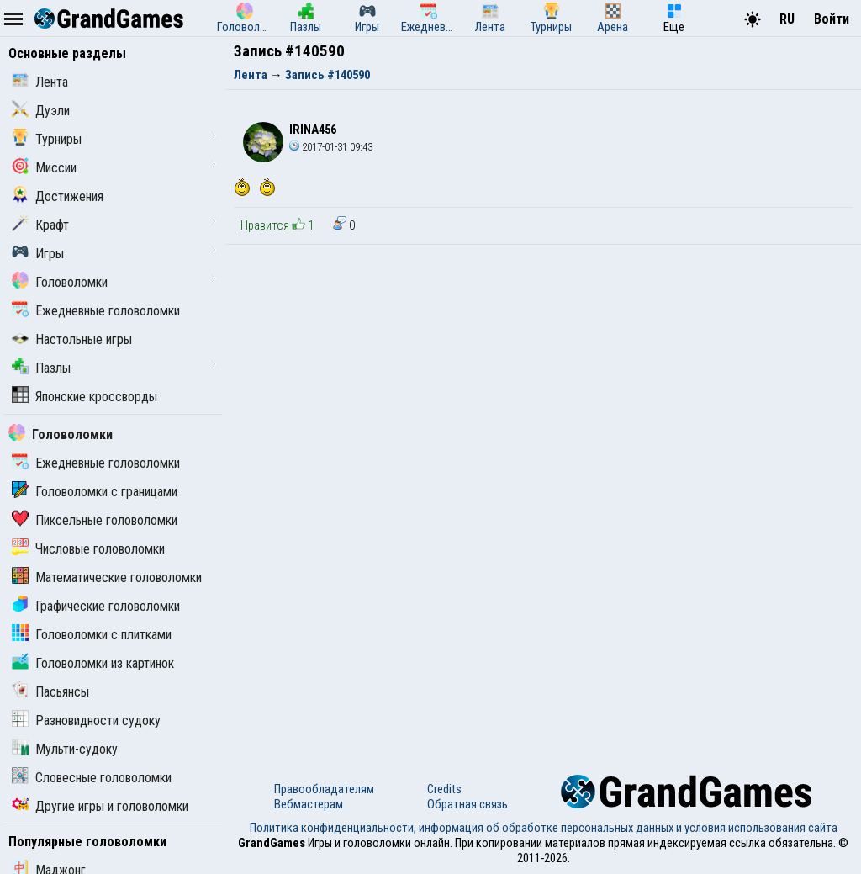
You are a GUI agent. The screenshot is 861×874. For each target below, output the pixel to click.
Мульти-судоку (65, 749)
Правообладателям (324, 789)
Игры (38, 254)
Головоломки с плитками (92, 635)
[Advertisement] (543, 371)
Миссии (44, 168)
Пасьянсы (50, 692)
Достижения (57, 196)
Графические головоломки (96, 606)
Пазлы (41, 368)
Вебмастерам (308, 804)
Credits (444, 789)
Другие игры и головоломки (100, 806)
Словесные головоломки (92, 778)
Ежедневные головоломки (96, 311)
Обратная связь (467, 804)
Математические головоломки (107, 577)
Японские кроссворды (84, 397)
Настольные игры (72, 339)
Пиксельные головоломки (94, 520)
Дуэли (41, 111)
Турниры (47, 139)
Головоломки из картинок (93, 663)
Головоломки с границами (94, 492)
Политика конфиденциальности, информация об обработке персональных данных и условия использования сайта (543, 827)
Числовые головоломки (88, 549)
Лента (40, 82)
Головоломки (60, 282)
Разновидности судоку (86, 720)
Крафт (40, 225)
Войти (831, 19)
